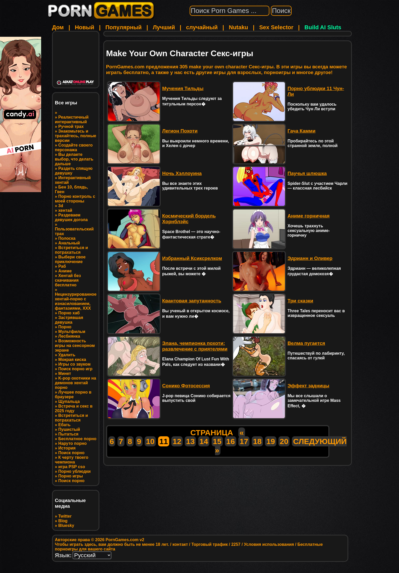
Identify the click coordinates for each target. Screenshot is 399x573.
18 (257, 441)
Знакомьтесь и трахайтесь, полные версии (75, 136)
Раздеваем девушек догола (71, 217)
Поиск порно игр (75, 369)
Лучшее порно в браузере (73, 394)
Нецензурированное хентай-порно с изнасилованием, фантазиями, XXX (76, 301)
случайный (202, 27)
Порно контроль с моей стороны (75, 198)
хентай (65, 210)
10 (150, 441)
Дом (58, 27)
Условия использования (269, 544)
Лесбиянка (69, 336)
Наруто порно (72, 443)
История (67, 448)
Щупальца (69, 401)
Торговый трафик (209, 544)
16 (230, 441)
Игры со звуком (74, 364)
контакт (180, 544)
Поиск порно (71, 453)
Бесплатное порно (77, 439)
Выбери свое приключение (70, 259)
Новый (84, 27)
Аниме (65, 271)
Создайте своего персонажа (74, 147)
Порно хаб (69, 313)
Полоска (66, 238)
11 (163, 441)
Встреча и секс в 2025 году (74, 408)
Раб (62, 266)
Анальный (69, 243)
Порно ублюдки (74, 471)
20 (284, 441)
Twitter (64, 516)
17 (244, 441)
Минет (64, 373)
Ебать (64, 425)
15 (217, 441)
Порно (64, 327)
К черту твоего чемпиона (71, 459)
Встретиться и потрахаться (71, 250)
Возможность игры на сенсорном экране (75, 345)
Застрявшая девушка (69, 319)
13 (190, 441)
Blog (63, 521)
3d (60, 206)
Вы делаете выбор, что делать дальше (74, 159)
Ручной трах (71, 126)
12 (177, 441)
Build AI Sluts (323, 27)
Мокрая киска (72, 359)
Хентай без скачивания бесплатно (68, 280)
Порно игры (70, 476)
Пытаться (68, 434)
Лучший (164, 27)
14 (204, 441)
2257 (236, 544)
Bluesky (66, 525)
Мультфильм (71, 331)
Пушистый (69, 429)
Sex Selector (276, 27)
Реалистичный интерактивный (71, 119)
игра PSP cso (71, 467)
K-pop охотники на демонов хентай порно (75, 383)
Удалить (66, 355)
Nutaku (238, 27)
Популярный (123, 27)
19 (270, 441)
